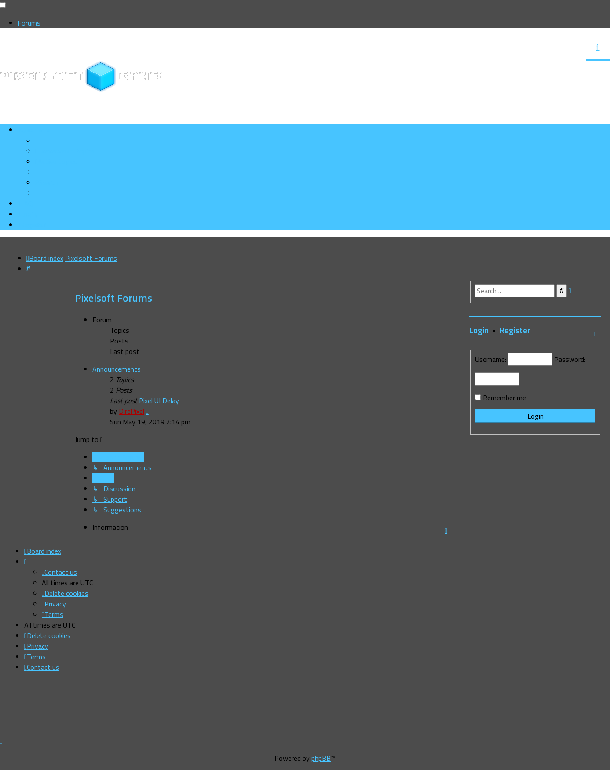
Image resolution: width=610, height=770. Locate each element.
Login (479, 330)
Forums (29, 23)
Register (515, 330)
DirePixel (131, 411)
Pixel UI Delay (159, 400)
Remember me (504, 397)
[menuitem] (65, 151)
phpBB (321, 758)
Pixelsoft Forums (113, 298)
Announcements (116, 369)
